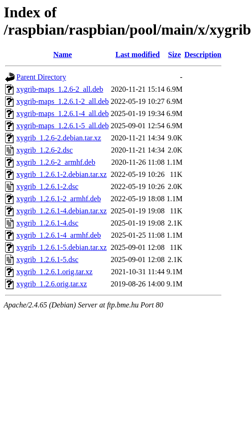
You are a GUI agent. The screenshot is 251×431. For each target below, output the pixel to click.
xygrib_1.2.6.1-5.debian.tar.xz (61, 247)
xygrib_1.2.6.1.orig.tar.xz (54, 272)
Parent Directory (41, 77)
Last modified (138, 54)
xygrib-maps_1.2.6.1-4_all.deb (62, 113)
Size (174, 54)
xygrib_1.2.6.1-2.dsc (47, 186)
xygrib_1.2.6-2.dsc (44, 150)
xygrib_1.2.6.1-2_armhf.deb (58, 199)
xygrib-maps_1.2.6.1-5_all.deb (62, 126)
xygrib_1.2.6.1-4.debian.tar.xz (61, 211)
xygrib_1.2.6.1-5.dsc (47, 259)
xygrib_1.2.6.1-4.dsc (47, 223)
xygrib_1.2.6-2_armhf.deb (55, 162)
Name (62, 54)
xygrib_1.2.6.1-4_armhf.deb (58, 235)
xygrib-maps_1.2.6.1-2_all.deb (62, 101)
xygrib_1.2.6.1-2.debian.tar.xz (61, 174)
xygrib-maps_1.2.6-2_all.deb (59, 89)
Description (203, 54)
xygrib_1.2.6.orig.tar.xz (51, 284)
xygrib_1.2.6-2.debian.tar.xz (58, 138)
